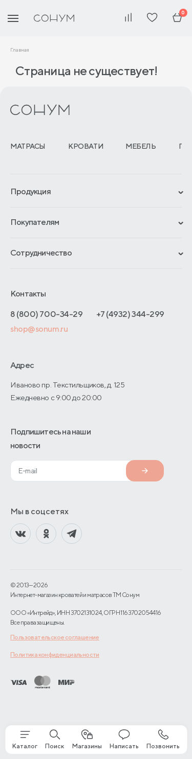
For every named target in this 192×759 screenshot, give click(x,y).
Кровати (85, 146)
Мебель (140, 146)
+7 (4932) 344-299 (130, 314)
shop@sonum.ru (39, 329)
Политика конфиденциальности (54, 654)
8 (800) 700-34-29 (46, 314)
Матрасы (28, 146)
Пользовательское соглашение (54, 637)
